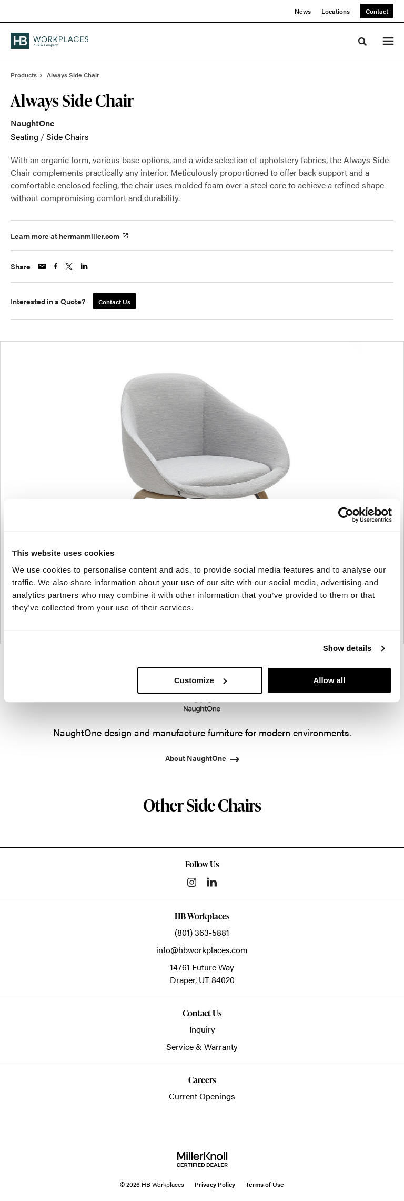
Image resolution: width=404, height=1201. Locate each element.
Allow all (329, 680)
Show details (347, 648)
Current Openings (202, 1096)
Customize (200, 680)
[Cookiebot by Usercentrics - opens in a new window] (346, 515)
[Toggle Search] (362, 41)
